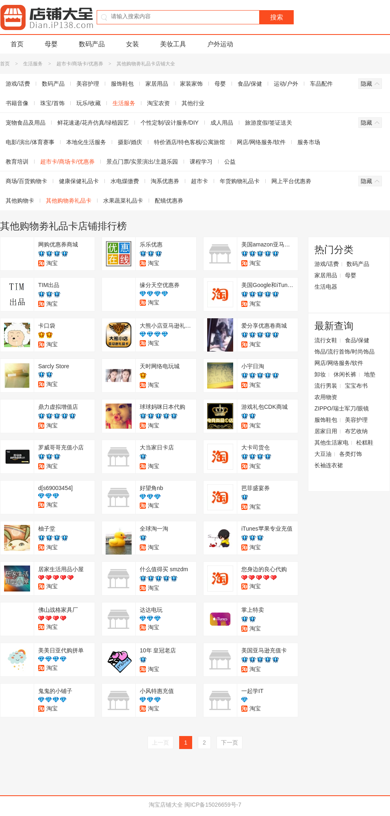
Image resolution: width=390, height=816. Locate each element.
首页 (17, 44)
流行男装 (325, 385)
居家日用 (325, 431)
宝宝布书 (356, 385)
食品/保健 (250, 83)
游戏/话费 (326, 264)
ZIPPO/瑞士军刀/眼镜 (341, 408)
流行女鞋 (325, 340)
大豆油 (323, 454)
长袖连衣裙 (328, 465)
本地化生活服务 (86, 142)
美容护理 (87, 83)
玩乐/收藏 (88, 103)
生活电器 (325, 286)
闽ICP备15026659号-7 (212, 804)
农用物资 (325, 397)
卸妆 (320, 374)
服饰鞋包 (122, 83)
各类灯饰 (350, 454)
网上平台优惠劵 (291, 181)
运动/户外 (286, 83)
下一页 (229, 742)
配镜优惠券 (169, 200)
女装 (132, 44)
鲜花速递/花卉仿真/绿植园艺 (93, 122)
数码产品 (92, 44)
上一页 (160, 742)
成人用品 (221, 122)
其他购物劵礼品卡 (68, 200)
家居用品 (156, 83)
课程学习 (201, 161)
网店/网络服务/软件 (261, 142)
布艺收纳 (356, 431)
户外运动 (220, 44)
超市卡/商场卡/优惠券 (79, 64)
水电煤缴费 (124, 181)
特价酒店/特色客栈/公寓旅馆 (189, 142)
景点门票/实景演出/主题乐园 (142, 161)
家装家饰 (191, 83)
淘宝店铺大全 (166, 804)
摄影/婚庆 (130, 142)
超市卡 (199, 181)
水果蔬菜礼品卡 (123, 200)
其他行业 (193, 103)
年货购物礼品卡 (240, 181)
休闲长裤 (345, 374)
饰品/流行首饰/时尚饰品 (344, 351)
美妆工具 (173, 44)
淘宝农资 (158, 103)
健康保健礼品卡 (79, 181)
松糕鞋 (364, 442)
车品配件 (321, 83)
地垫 (369, 374)
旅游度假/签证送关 (268, 122)
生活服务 (33, 64)
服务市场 (308, 142)
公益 (230, 161)
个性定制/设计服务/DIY (170, 122)
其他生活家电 (331, 442)
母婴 (51, 44)
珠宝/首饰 (52, 103)
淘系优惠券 (165, 181)
